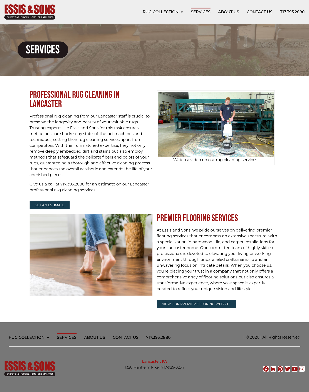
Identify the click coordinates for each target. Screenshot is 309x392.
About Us (228, 12)
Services (200, 12)
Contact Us (259, 12)
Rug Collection (163, 12)
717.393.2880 (292, 12)
